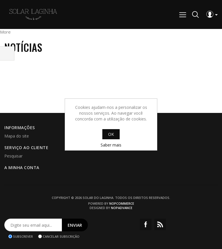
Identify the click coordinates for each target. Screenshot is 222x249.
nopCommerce (121, 203)
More (5, 32)
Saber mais (111, 145)
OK (111, 134)
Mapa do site (16, 136)
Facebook (145, 224)
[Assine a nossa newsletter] (33, 225)
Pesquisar (13, 156)
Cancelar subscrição (61, 236)
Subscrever (23, 236)
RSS (160, 224)
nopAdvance (121, 208)
